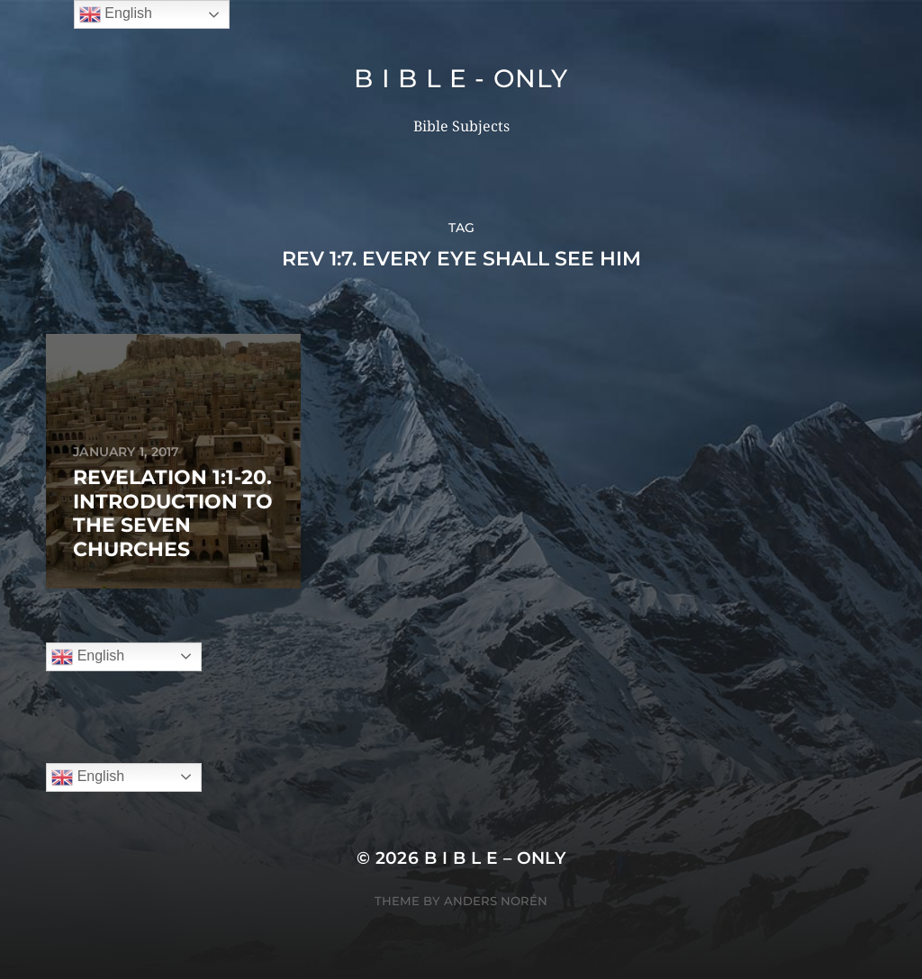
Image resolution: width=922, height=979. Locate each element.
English (87, 657)
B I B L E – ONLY (495, 858)
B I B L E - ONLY (460, 78)
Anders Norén (495, 901)
